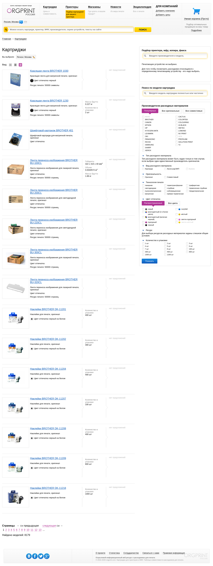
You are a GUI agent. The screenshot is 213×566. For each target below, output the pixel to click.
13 (40, 530)
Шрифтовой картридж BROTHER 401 (51, 130)
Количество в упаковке (156, 240)
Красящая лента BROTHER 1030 (49, 71)
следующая (49, 525)
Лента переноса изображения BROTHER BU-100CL (54, 161)
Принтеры (72, 7)
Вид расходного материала (158, 166)
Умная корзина (196, 18)
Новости (116, 7)
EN (25, 22)
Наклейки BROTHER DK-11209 (48, 458)
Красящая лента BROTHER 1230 (49, 100)
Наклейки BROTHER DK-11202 (48, 339)
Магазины (94, 7)
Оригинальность (153, 174)
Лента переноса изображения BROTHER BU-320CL (54, 281)
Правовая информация (174, 553)
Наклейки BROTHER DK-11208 (48, 428)
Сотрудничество (131, 553)
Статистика (114, 553)
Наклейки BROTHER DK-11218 (48, 488)
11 (32, 530)
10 (28, 530)
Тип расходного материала (158, 155)
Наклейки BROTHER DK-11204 (48, 369)
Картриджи (50, 7)
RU (21, 22)
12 (36, 530)
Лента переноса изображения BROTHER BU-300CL (54, 251)
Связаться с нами (151, 553)
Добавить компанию (165, 11)
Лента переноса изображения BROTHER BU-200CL (54, 191)
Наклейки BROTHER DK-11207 (48, 398)
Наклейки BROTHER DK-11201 (48, 309)
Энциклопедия (142, 7)
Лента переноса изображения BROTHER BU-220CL (54, 221)
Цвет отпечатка (153, 199)
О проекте (100, 553)
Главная (6, 38)
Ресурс (149, 230)
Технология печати (154, 182)
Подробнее (196, 30)
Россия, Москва (11, 22)
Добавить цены (163, 15)
